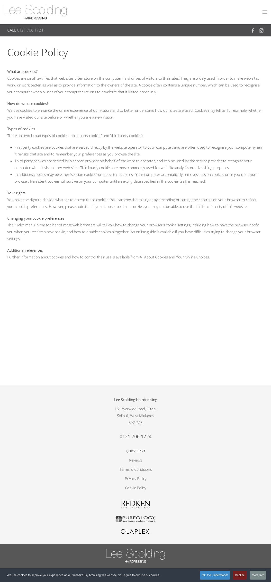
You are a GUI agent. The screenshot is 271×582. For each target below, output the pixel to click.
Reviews (135, 349)
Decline (240, 575)
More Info (258, 575)
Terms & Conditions (135, 358)
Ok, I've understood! (215, 575)
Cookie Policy (135, 377)
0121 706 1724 (30, 30)
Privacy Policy (135, 368)
